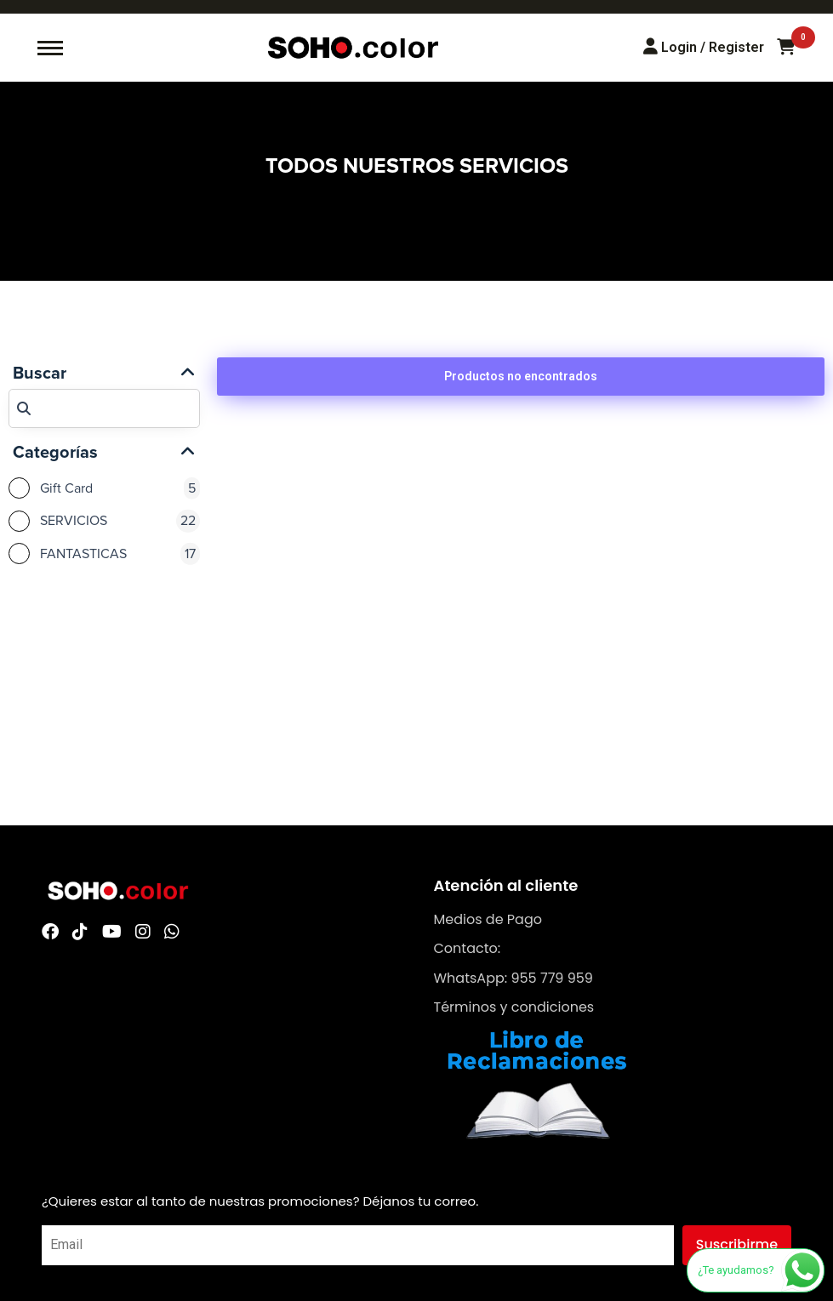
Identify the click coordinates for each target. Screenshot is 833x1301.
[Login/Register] (703, 47)
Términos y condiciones (514, 1007)
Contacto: (467, 948)
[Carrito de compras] (786, 48)
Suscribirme (737, 1244)
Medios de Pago (488, 919)
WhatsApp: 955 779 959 (513, 978)
